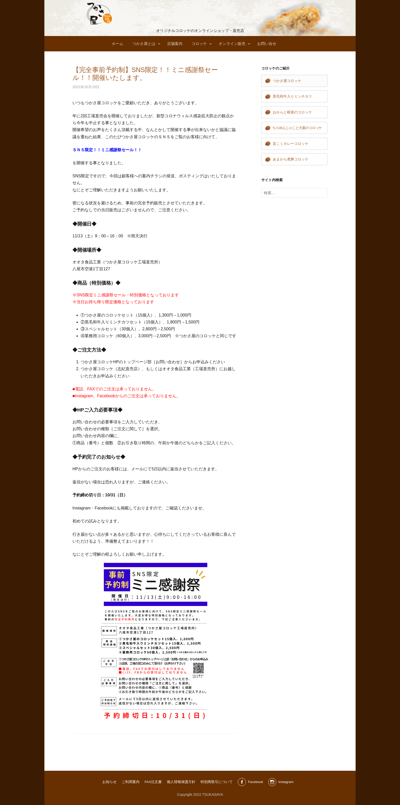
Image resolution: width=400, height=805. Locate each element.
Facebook (255, 782)
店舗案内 (174, 43)
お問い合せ (266, 43)
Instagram (286, 782)
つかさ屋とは (143, 43)
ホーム (117, 43)
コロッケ (199, 43)
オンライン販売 (232, 43)
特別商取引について (216, 782)
